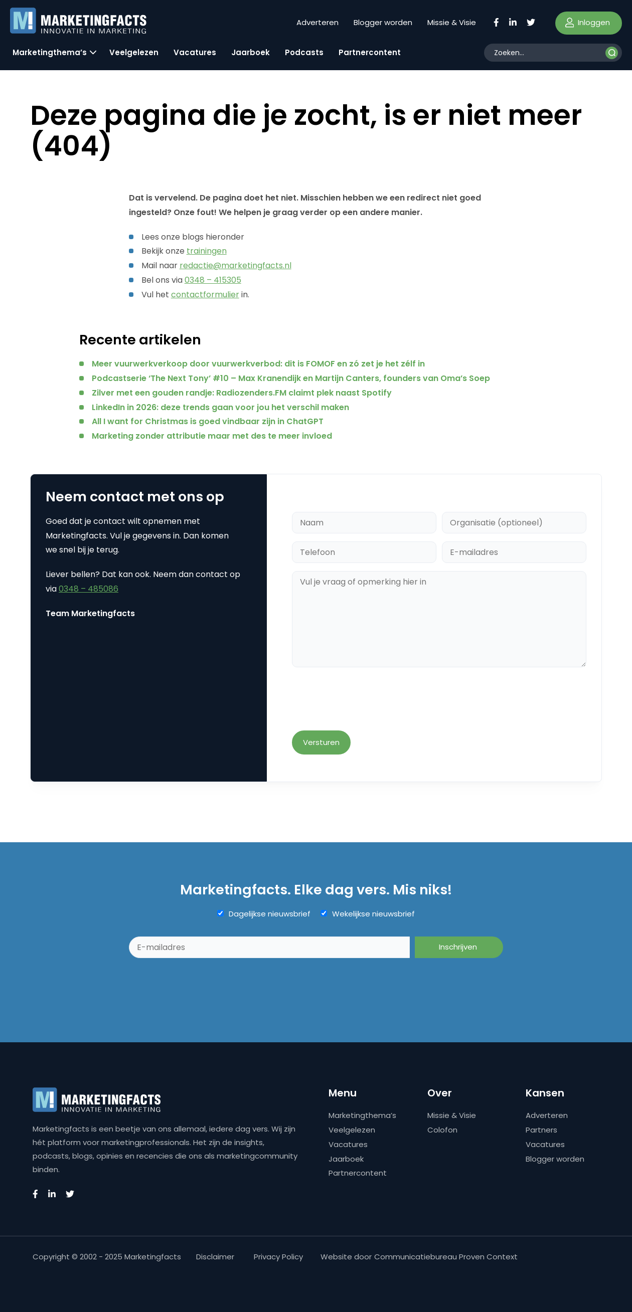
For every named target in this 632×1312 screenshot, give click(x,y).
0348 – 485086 (88, 589)
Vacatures (195, 52)
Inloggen (587, 22)
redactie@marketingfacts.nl (235, 265)
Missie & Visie (451, 22)
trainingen (207, 251)
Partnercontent (370, 52)
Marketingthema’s (50, 52)
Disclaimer (215, 1256)
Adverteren (317, 22)
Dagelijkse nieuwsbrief (269, 913)
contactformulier (205, 294)
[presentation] (368, 699)
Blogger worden (383, 22)
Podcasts (304, 52)
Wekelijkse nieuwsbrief (373, 913)
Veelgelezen (134, 52)
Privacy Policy (278, 1256)
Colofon (442, 1129)
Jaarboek (250, 52)
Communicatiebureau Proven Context (446, 1256)
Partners (541, 1129)
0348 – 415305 (213, 280)
